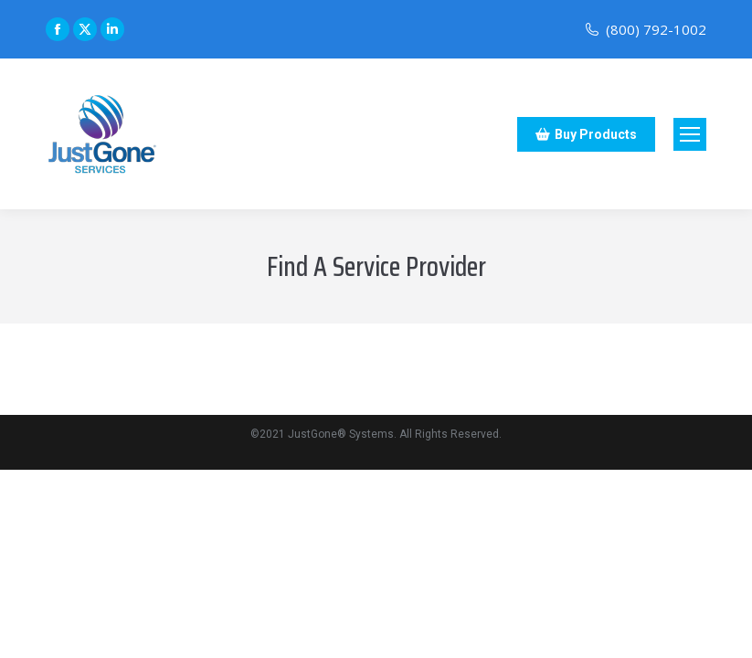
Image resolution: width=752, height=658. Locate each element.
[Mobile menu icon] (689, 134)
